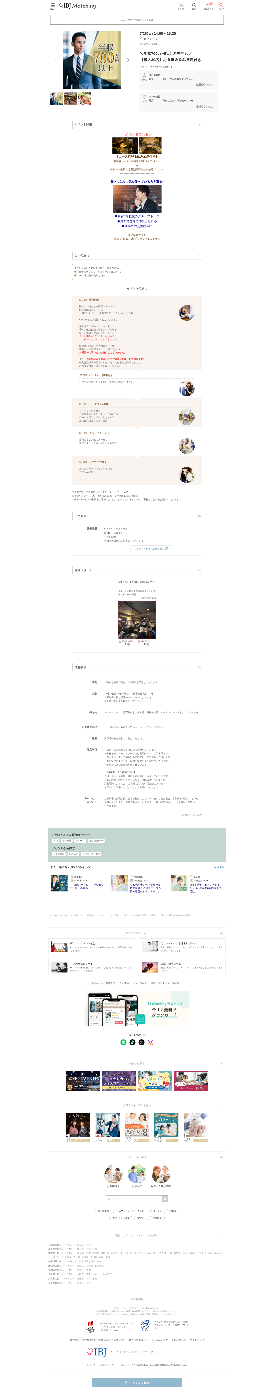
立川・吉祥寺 (188, 1253)
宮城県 (80, 1245)
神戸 (88, 1278)
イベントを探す (137, 1383)
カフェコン (124, 1211)
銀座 (103, 1253)
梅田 (88, 1274)
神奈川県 (83, 1261)
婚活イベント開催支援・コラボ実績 (110, 983)
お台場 (51, 1257)
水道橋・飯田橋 (89, 1257)
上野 (170, 1253)
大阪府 (80, 1274)
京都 (88, 1270)
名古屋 (89, 1266)
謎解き (173, 1211)
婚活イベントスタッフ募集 (165, 983)
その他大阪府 (105, 1274)
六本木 (148, 1253)
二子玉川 (201, 1253)
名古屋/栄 (99, 1266)
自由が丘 (218, 1253)
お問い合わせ (179, 1340)
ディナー (141, 1211)
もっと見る (219, 867)
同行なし (141, 1218)
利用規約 (88, 1340)
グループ (80, 840)
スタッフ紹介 (140, 983)
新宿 (88, 1253)
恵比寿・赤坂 (136, 1253)
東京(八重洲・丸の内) (117, 1253)
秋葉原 (177, 1253)
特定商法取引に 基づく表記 (110, 1340)
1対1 (126, 1218)
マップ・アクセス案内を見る (151, 548)
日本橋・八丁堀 (72, 1257)
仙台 (88, 1245)
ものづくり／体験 (91, 854)
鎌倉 (99, 1261)
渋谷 (210, 1253)
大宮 (88, 1249)
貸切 (55, 840)
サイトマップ (197, 1340)
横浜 (93, 1261)
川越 (94, 1249)
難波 (94, 1274)
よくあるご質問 (160, 1340)
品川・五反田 (159, 1253)
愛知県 (80, 1266)
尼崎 (94, 1278)
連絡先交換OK (96, 840)
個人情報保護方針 (138, 1340)
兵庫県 (80, 1278)
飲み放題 (66, 840)
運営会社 (74, 1340)
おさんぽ (73, 854)
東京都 (80, 1253)
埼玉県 (80, 1249)
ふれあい (157, 1211)
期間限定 (157, 1218)
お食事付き (58, 854)
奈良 (88, 1283)
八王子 (60, 1257)
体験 (114, 1218)
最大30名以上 (104, 1211)
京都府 (80, 1270)
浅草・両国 (104, 1257)
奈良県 (80, 1283)
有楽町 (95, 1253)
